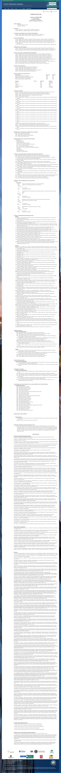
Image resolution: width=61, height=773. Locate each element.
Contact (16, 8)
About (9, 8)
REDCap (57, 0)
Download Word (47, 11)
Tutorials (23, 8)
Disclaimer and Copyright (23, 765)
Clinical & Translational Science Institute (15, 760)
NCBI (18, 765)
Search (12, 8)
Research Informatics (51, 0)
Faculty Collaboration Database (13, 4)
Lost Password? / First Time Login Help (52, 6)
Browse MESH (28, 8)
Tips (19, 8)
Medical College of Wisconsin (8, 0)
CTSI (45, 0)
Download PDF (54, 11)
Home (5, 8)
